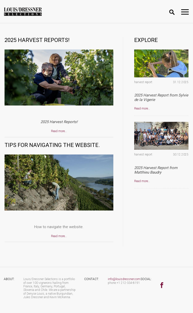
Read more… (59, 131)
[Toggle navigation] (185, 12)
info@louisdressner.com (124, 279)
